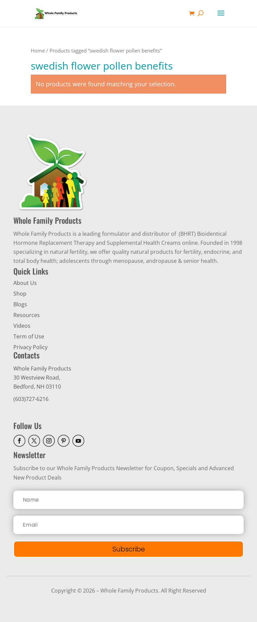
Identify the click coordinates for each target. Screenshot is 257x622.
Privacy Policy (30, 347)
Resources (26, 315)
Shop (19, 293)
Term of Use (28, 336)
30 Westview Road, (36, 377)
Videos (21, 325)
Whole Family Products (42, 368)
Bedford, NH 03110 (37, 386)
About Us (25, 283)
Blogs (20, 304)
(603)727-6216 (31, 399)
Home (38, 50)
